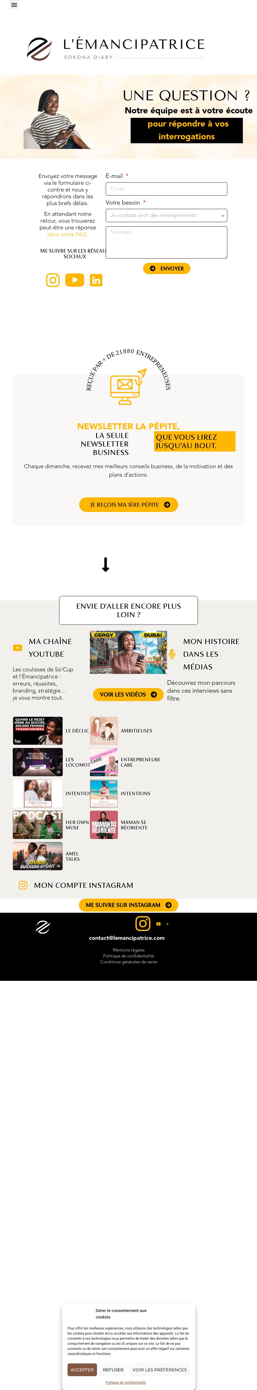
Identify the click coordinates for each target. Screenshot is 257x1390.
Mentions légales (128, 950)
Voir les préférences (160, 1369)
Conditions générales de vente (128, 962)
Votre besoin (124, 203)
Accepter (82, 1369)
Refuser (113, 1369)
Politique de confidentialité (126, 1383)
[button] (14, 4)
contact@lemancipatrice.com (127, 938)
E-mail (115, 177)
